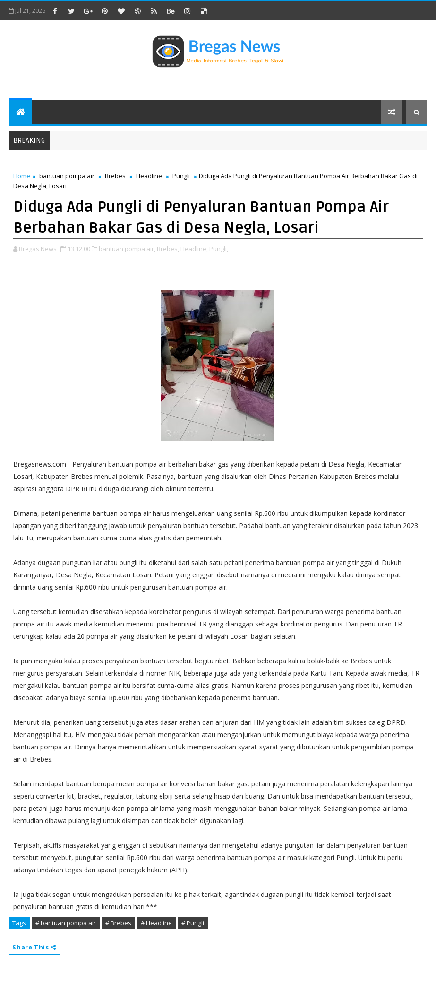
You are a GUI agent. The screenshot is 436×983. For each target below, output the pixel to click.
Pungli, (218, 248)
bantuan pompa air (66, 176)
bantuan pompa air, (127, 248)
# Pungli (192, 923)
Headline (149, 176)
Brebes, (168, 248)
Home (21, 176)
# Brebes (118, 923)
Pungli (181, 176)
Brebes (115, 176)
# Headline (156, 923)
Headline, (194, 248)
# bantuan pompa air (65, 923)
